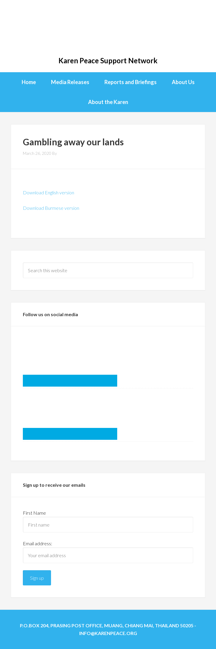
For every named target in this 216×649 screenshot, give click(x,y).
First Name (34, 513)
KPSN (108, 29)
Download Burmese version (51, 208)
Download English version (48, 192)
